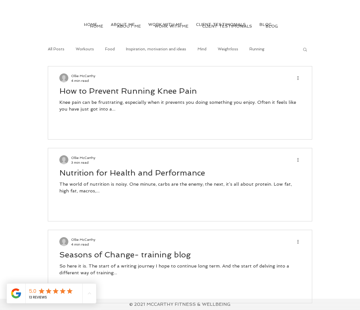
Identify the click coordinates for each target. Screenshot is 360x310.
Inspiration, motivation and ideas (156, 49)
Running (256, 49)
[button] (305, 50)
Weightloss (228, 49)
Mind (201, 49)
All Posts (56, 49)
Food (110, 49)
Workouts (85, 49)
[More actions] (299, 78)
